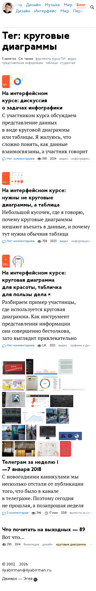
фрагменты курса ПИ (50, 59)
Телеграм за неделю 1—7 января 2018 (30, 465)
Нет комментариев (18, 159)
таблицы (52, 63)
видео (72, 59)
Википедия (31, 544)
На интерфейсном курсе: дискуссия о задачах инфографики (32, 101)
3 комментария (15, 513)
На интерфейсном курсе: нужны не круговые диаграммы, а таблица (34, 198)
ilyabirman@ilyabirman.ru (26, 570)
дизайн (47, 544)
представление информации (22, 63)
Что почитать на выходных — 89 (43, 530)
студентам (67, 63)
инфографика (80, 159)
